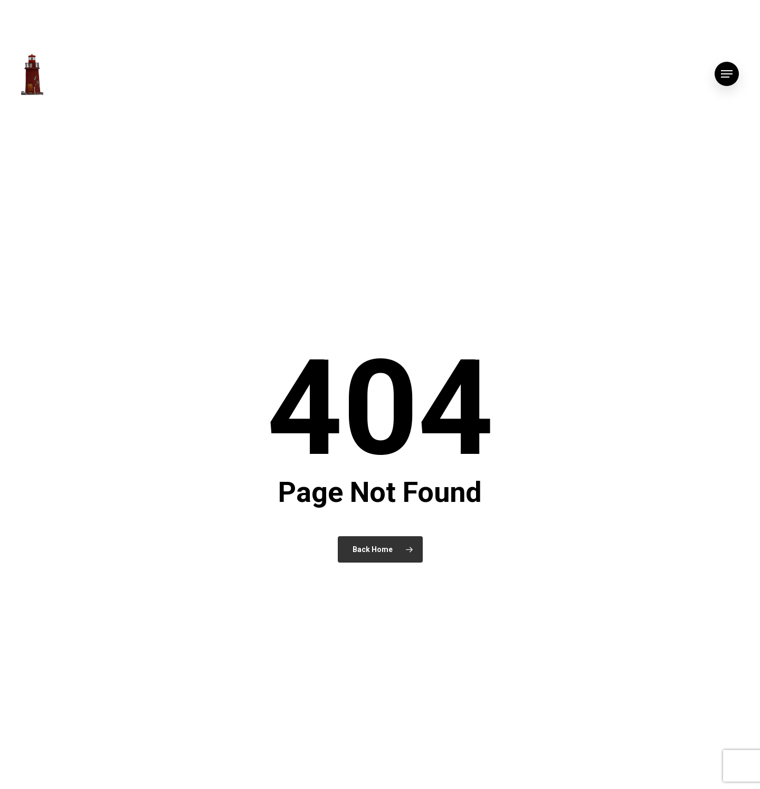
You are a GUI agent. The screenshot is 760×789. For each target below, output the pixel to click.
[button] (727, 74)
